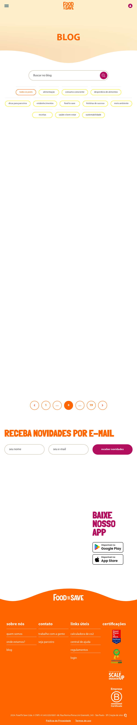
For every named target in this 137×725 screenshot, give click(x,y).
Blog (9, 650)
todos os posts (26, 92)
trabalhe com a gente (51, 634)
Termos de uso (83, 720)
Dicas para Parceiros (18, 103)
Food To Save (69, 103)
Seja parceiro (46, 642)
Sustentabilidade (93, 115)
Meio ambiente (121, 103)
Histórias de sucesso (95, 103)
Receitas (42, 115)
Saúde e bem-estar (67, 115)
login (74, 658)
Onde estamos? (15, 642)
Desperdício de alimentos (106, 92)
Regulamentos (79, 650)
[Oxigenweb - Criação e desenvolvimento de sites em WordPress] (125, 715)
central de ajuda (80, 642)
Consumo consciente (74, 92)
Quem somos (14, 634)
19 (91, 405)
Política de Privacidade (58, 720)
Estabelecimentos (45, 103)
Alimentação (49, 92)
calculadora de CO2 (82, 634)
